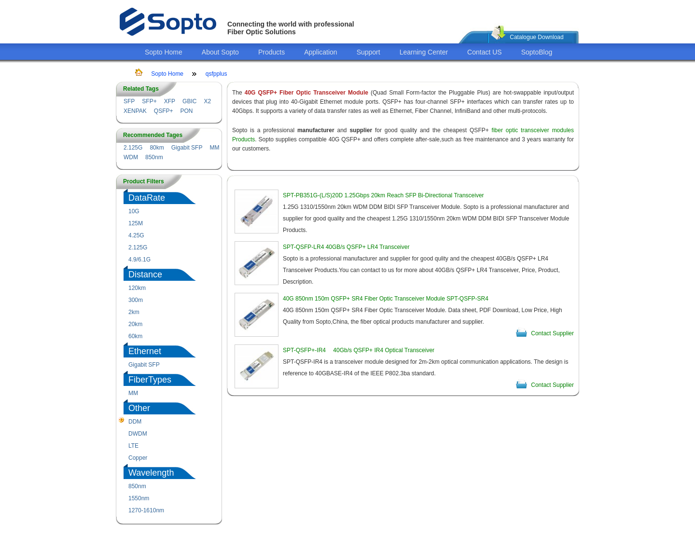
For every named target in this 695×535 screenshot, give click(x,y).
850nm (154, 157)
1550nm (138, 498)
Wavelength (151, 473)
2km (133, 312)
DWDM (137, 433)
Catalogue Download (536, 37)
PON (186, 111)
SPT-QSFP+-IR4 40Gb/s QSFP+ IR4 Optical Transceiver (358, 350)
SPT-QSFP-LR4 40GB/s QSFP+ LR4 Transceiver (346, 247)
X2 (207, 101)
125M (135, 223)
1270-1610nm (146, 510)
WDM (131, 157)
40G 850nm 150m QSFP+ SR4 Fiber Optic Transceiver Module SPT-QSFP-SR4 (385, 298)
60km (135, 336)
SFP (129, 101)
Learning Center (424, 52)
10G (133, 211)
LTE (133, 445)
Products (271, 52)
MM (214, 147)
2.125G (133, 147)
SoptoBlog (537, 52)
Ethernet (144, 351)
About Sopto (220, 52)
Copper (137, 457)
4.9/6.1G (139, 259)
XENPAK (135, 111)
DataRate (146, 198)
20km (135, 324)
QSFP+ (163, 111)
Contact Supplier (552, 333)
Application (320, 52)
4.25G (136, 235)
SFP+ (149, 101)
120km (137, 288)
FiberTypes (149, 379)
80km (157, 147)
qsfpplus (216, 73)
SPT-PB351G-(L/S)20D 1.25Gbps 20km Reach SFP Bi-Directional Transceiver (383, 195)
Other (139, 408)
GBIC (189, 101)
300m (135, 300)
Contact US (484, 52)
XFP (169, 101)
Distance (145, 274)
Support (368, 52)
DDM (134, 421)
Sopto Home (163, 52)
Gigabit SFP (187, 147)
